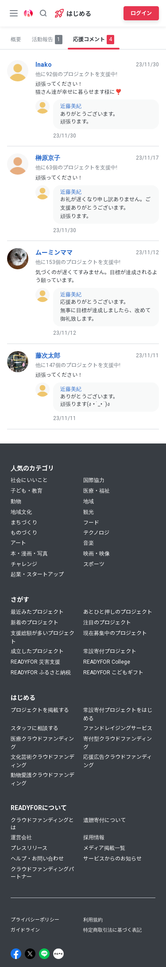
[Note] (58, 953)
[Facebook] (16, 953)
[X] (30, 953)
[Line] (44, 953)
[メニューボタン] (13, 13)
